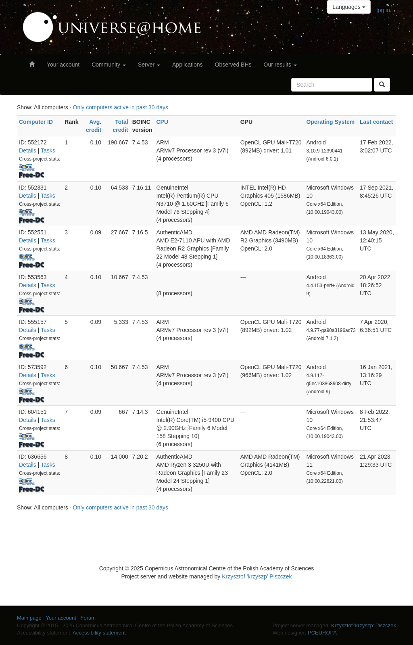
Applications (187, 64)
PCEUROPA (322, 633)
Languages (348, 7)
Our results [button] (280, 64)
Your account (63, 64)
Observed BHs (233, 64)
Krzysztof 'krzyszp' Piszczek (257, 576)
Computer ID (36, 122)
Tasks (48, 150)
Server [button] (149, 64)
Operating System (331, 122)
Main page (29, 618)
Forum (88, 618)
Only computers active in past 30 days (121, 107)
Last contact (376, 122)
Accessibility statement (99, 633)
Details (27, 150)
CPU (162, 122)
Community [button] (109, 64)
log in (383, 10)
